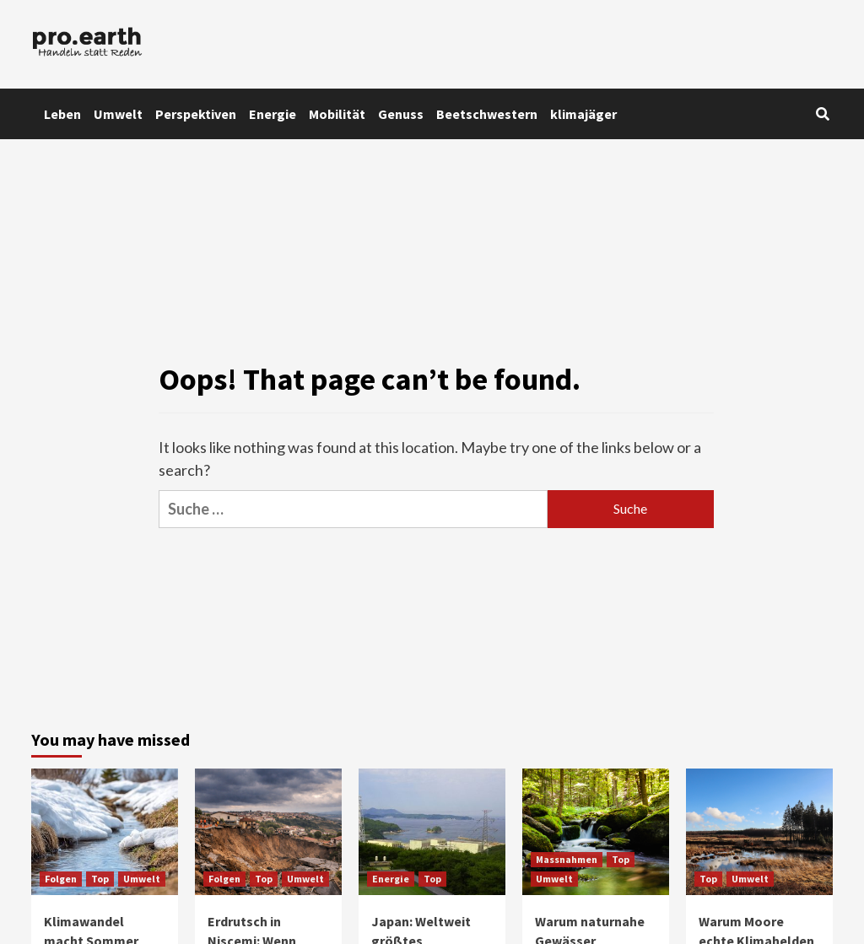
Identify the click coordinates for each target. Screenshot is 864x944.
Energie (272, 113)
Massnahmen (566, 859)
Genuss (401, 113)
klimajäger (583, 113)
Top (100, 878)
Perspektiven (195, 113)
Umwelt (118, 113)
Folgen (61, 878)
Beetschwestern (486, 113)
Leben (62, 113)
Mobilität (337, 113)
